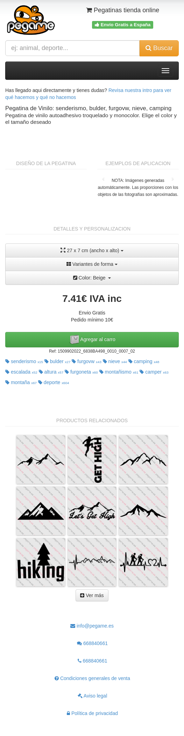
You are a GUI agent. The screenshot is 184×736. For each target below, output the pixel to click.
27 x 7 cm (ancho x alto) (92, 250)
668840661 (92, 643)
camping (144, 361)
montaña (21, 382)
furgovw (86, 361)
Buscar (159, 47)
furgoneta (81, 372)
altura (51, 372)
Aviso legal (92, 696)
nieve (115, 361)
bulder (57, 361)
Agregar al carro (92, 339)
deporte (53, 382)
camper (154, 372)
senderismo (24, 361)
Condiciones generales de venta (92, 678)
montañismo (119, 372)
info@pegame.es (92, 626)
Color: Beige (92, 278)
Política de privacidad (92, 713)
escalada (21, 372)
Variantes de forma (92, 264)
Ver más (92, 595)
